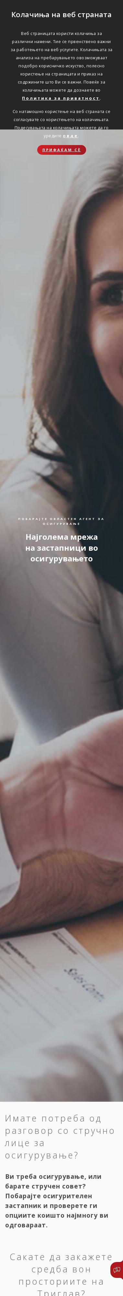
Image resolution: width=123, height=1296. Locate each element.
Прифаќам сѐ (61, 149)
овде (70, 136)
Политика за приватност (61, 98)
